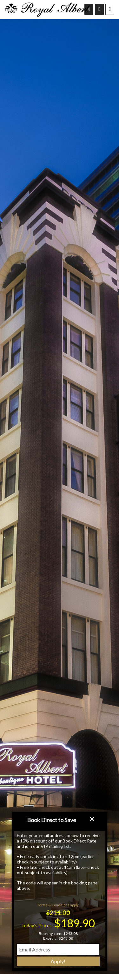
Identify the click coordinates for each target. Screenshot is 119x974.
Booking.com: (50, 933)
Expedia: (50, 938)
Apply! (58, 961)
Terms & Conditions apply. (58, 905)
